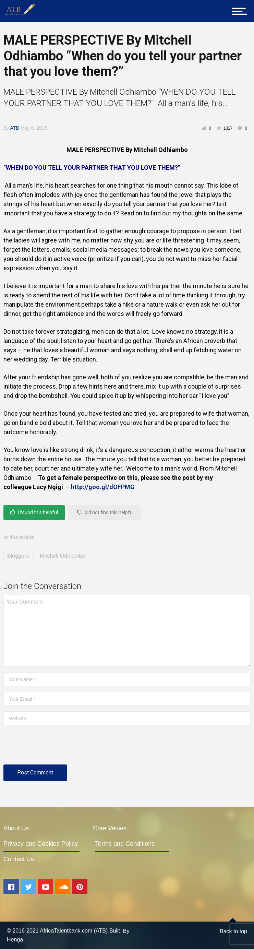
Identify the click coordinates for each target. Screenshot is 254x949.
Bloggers (18, 556)
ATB (14, 128)
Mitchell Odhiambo (62, 556)
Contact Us (18, 859)
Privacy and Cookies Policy (40, 843)
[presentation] (55, 747)
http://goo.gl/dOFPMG (103, 486)
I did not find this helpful (105, 512)
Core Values (109, 828)
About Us (16, 828)
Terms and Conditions (125, 843)
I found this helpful (34, 512)
